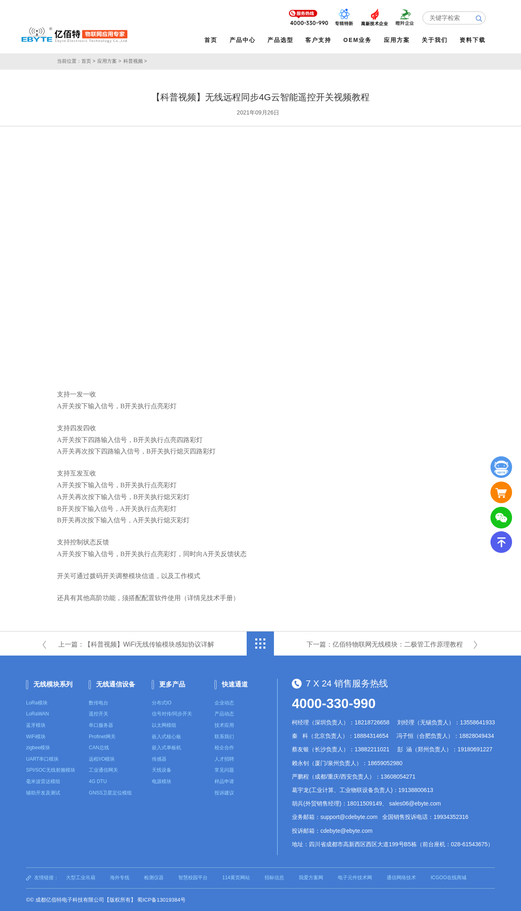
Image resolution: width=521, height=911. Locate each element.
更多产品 (172, 684)
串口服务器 (101, 725)
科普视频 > (135, 61)
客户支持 (318, 40)
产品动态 (224, 714)
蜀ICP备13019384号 (161, 900)
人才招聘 (224, 759)
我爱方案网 (311, 877)
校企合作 (224, 747)
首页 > (88, 61)
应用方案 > (109, 61)
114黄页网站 (236, 877)
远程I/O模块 (102, 759)
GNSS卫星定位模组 (110, 793)
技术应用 (224, 725)
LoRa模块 (37, 703)
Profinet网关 (102, 736)
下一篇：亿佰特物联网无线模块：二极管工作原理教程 (384, 644)
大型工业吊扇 (80, 877)
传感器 (159, 759)
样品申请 (224, 781)
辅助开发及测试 (43, 793)
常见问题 (224, 770)
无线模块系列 (52, 684)
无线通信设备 (115, 684)
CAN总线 (99, 747)
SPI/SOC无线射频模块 (50, 770)
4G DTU (98, 781)
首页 (210, 40)
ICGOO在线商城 (448, 877)
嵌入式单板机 (166, 747)
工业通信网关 (103, 770)
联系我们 (224, 736)
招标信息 (274, 877)
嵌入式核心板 (166, 736)
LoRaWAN (37, 714)
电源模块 (161, 781)
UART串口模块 (42, 759)
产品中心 (243, 40)
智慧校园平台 (193, 877)
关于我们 (435, 40)
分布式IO (162, 703)
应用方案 (397, 40)
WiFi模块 (36, 736)
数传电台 (98, 703)
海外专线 (119, 877)
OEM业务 (358, 40)
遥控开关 (98, 714)
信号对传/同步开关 (172, 714)
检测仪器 (154, 877)
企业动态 (224, 703)
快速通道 (235, 684)
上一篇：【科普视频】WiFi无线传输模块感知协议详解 (136, 644)
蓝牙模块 (36, 725)
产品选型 (280, 40)
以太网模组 (164, 725)
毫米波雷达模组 (43, 781)
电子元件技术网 (355, 877)
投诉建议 (224, 793)
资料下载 (473, 40)
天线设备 (161, 770)
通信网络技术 (401, 877)
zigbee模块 (38, 747)
